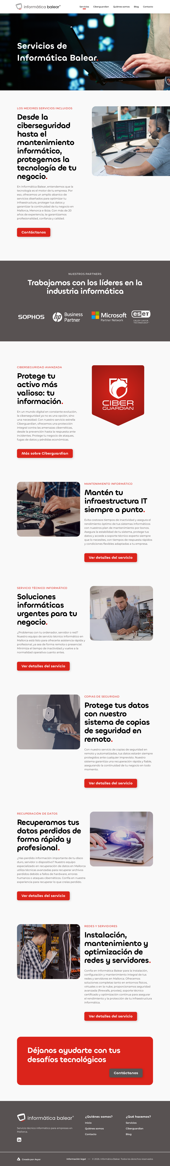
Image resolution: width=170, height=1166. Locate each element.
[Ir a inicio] (47, 1118)
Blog (136, 6)
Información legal (76, 1159)
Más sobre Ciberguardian (45, 453)
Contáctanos (34, 232)
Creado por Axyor (29, 1159)
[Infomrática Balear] (38, 11)
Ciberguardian (101, 6)
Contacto (148, 6)
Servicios (84, 6)
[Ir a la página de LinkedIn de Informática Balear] (19, 1140)
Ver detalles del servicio (111, 557)
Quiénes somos (121, 6)
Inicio (88, 1122)
